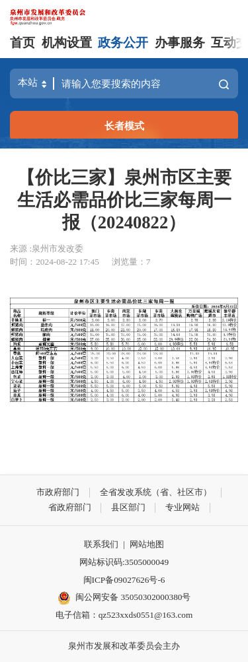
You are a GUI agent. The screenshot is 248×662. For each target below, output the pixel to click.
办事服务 (180, 43)
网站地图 (147, 544)
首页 (22, 43)
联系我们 (101, 544)
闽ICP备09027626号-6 (124, 580)
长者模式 (124, 125)
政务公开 (123, 43)
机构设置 (67, 43)
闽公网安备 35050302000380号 (124, 598)
